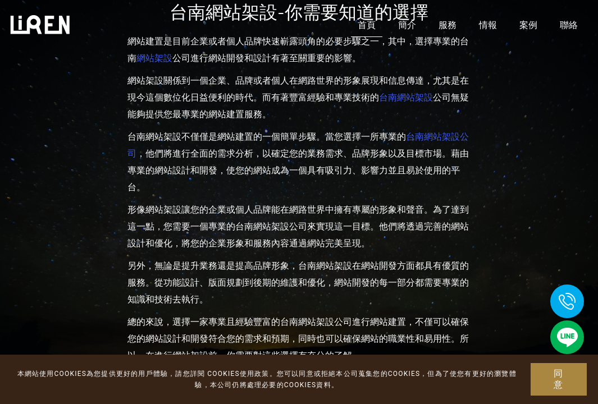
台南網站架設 (406, 97)
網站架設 (154, 58)
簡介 (407, 25)
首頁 (367, 25)
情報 (488, 25)
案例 (528, 25)
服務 (448, 25)
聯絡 (569, 25)
